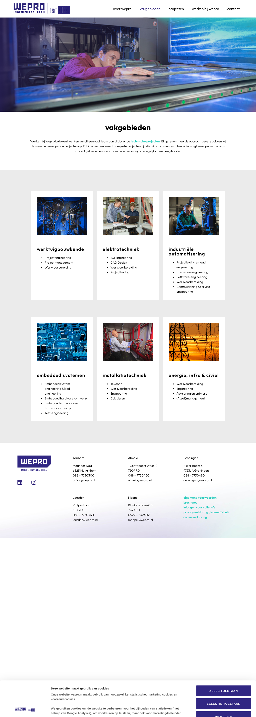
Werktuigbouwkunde (60, 249)
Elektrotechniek (121, 249)
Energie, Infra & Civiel (194, 375)
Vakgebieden (150, 8)
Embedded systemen (61, 375)
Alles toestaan (223, 555)
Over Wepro (122, 8)
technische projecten (145, 141)
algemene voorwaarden (200, 497)
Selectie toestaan (223, 568)
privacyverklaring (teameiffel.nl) (206, 512)
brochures (190, 502)
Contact (233, 8)
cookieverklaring (195, 517)
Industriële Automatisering (187, 251)
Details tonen (209, 606)
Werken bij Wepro (205, 8)
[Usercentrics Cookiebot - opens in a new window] (25, 607)
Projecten (176, 8)
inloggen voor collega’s (199, 507)
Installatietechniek (125, 375)
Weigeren (223, 581)
